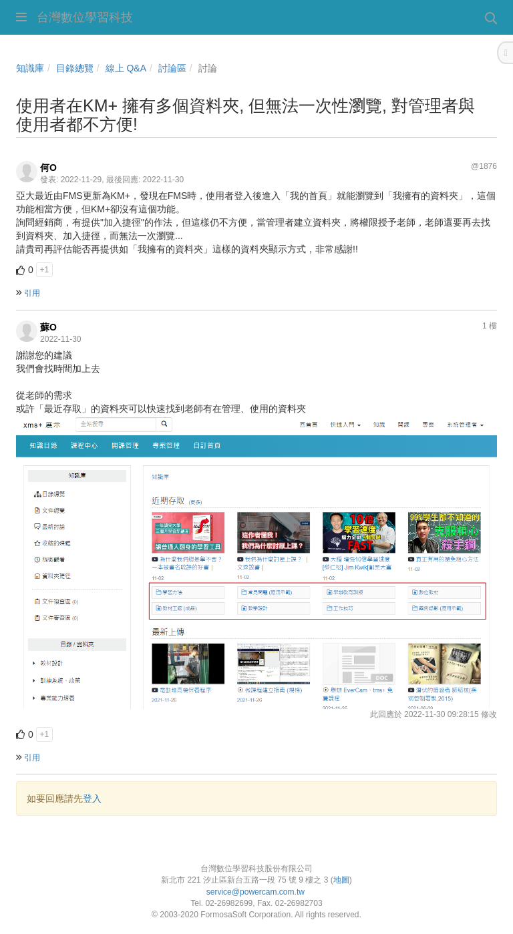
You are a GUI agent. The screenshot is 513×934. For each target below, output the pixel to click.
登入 (92, 798)
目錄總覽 (75, 68)
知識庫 (30, 68)
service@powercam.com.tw (256, 892)
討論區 (172, 68)
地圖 (341, 880)
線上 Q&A (126, 68)
